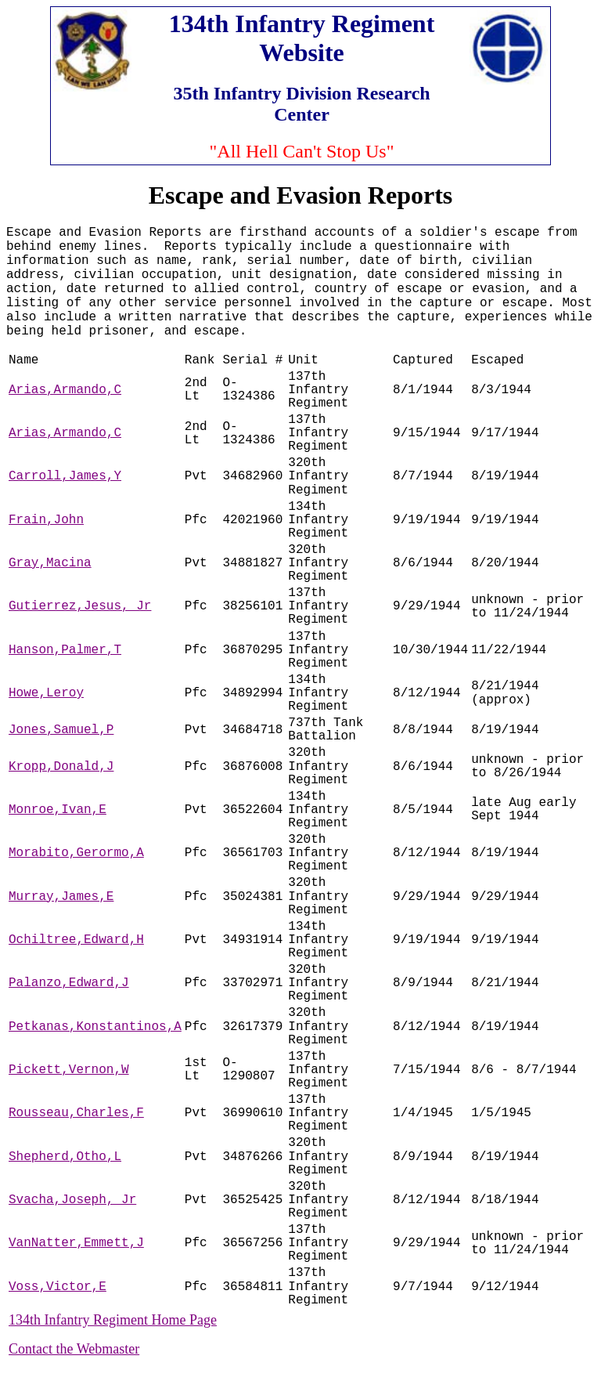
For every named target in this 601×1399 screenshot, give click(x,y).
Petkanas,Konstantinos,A (95, 1027)
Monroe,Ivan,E (57, 810)
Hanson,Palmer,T (65, 650)
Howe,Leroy (46, 693)
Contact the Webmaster (74, 1349)
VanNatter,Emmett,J (76, 1243)
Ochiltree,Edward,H (76, 940)
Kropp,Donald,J (61, 767)
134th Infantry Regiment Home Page (113, 1320)
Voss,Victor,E (57, 1287)
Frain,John (46, 520)
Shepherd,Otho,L (65, 1157)
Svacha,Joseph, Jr (72, 1200)
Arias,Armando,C (65, 390)
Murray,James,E (61, 897)
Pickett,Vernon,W (69, 1070)
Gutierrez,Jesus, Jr (80, 606)
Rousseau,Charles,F (76, 1113)
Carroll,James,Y (65, 476)
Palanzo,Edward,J (69, 983)
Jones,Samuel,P (61, 730)
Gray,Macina (50, 563)
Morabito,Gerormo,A (76, 853)
